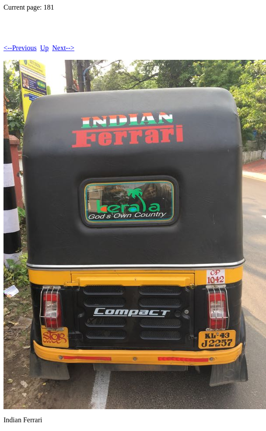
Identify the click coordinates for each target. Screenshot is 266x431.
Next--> (63, 48)
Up (44, 48)
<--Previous (20, 48)
